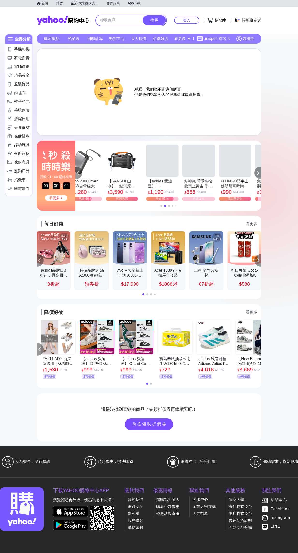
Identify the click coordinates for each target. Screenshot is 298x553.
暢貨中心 (117, 38)
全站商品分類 (240, 527)
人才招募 (200, 513)
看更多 (182, 38)
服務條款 (135, 520)
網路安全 (135, 506)
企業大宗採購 (204, 506)
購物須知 (135, 527)
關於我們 (135, 499)
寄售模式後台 (240, 506)
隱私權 (133, 513)
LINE (275, 526)
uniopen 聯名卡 (213, 39)
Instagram (280, 518)
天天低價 (138, 38)
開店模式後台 (240, 513)
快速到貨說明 (240, 520)
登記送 (73, 38)
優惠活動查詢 (167, 513)
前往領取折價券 (149, 424)
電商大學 (236, 499)
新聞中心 (279, 500)
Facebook (280, 509)
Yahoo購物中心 (63, 20)
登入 (186, 20)
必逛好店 (160, 38)
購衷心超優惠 (167, 506)
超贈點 (245, 39)
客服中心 (200, 499)
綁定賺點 (51, 38)
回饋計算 (95, 38)
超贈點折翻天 (167, 499)
